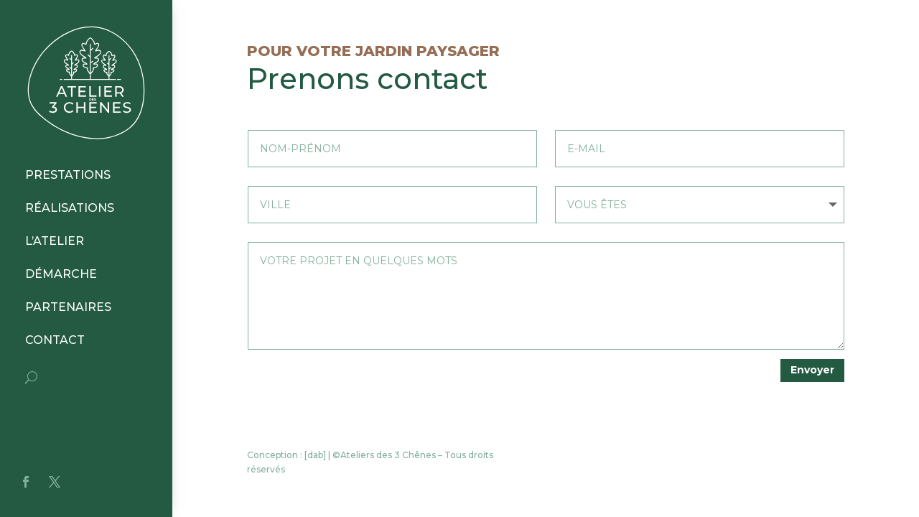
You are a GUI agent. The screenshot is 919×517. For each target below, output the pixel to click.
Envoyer (812, 369)
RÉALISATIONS (69, 208)
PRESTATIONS (68, 175)
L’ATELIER (54, 241)
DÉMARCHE (61, 274)
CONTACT (55, 340)
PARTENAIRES (68, 307)
